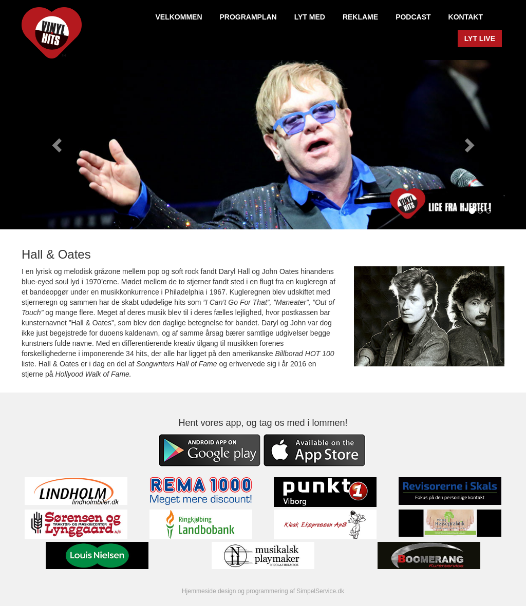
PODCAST (413, 17)
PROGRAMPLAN (248, 17)
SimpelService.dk (320, 591)
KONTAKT (465, 17)
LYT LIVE (479, 38)
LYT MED (309, 17)
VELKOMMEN (179, 17)
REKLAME (360, 17)
